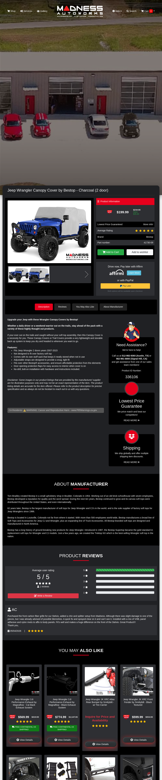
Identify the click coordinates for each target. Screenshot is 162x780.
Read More (132, 420)
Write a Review (43, 595)
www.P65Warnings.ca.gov (84, 410)
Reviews (63, 306)
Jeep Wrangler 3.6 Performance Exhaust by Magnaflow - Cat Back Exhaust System (24, 703)
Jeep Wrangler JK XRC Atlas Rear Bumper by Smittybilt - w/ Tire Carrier (100, 702)
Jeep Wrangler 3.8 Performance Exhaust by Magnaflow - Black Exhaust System (62, 703)
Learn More (134, 273)
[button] (87, 231)
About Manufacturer (114, 306)
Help (117, 11)
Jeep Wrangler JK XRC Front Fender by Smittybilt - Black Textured (138, 702)
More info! (148, 224)
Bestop (149, 237)
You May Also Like (86, 306)
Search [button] (131, 11)
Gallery (42, 11)
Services (26, 11)
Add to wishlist (140, 252)
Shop (11, 11)
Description (43, 306)
